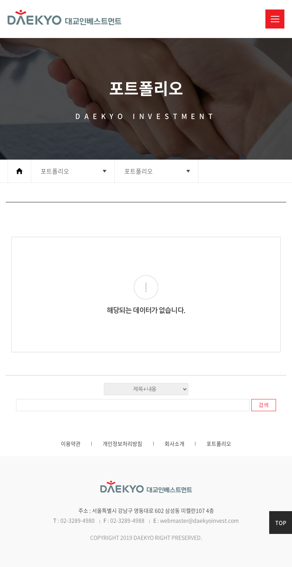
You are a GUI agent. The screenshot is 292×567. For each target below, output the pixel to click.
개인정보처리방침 (122, 443)
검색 (263, 405)
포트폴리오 (218, 443)
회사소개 (174, 443)
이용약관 (71, 443)
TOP (280, 522)
